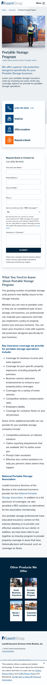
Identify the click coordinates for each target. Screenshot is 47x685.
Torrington (27, 60)
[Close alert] (44, 663)
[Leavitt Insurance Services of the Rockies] (12, 3)
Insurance (12, 10)
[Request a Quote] (23, 140)
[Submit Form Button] (23, 250)
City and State (12, 188)
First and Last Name (14, 167)
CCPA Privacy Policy (27, 673)
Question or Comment (15, 232)
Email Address (12, 178)
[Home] (13, 638)
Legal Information (8, 651)
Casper (4, 60)
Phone (9, 198)
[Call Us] (23, 108)
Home (4, 10)
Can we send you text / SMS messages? (22, 208)
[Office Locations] (23, 129)
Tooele (21, 60)
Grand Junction (13, 60)
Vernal (34, 60)
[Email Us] (19, 119)
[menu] (43, 3)
